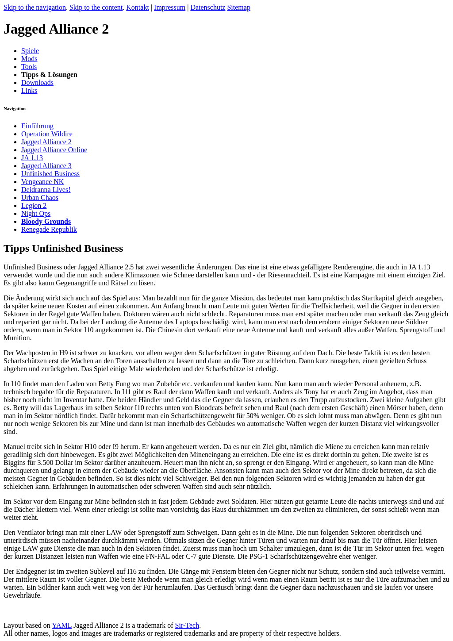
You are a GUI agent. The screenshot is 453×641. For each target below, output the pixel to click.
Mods (29, 58)
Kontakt (137, 7)
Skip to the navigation (35, 7)
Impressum (169, 7)
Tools (29, 66)
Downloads (37, 82)
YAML (62, 625)
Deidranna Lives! (46, 189)
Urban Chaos (39, 197)
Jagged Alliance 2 (46, 142)
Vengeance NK (42, 181)
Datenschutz (207, 7)
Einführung (37, 126)
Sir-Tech (187, 625)
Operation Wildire (47, 134)
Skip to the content (96, 7)
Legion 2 (33, 205)
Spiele (30, 50)
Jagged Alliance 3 (46, 165)
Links (29, 90)
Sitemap (238, 7)
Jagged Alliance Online (54, 150)
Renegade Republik (49, 229)
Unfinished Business (50, 173)
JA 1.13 (32, 157)
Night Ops (35, 213)
